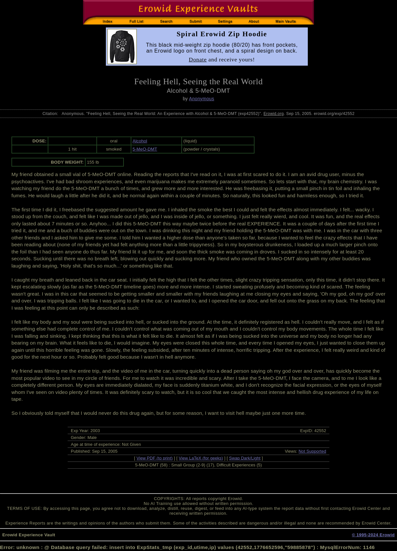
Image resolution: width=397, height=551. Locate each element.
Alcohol (140, 140)
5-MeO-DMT (145, 149)
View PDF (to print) (155, 458)
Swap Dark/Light (244, 458)
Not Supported (312, 451)
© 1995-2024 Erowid (373, 534)
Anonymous (201, 98)
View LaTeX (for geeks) (201, 458)
